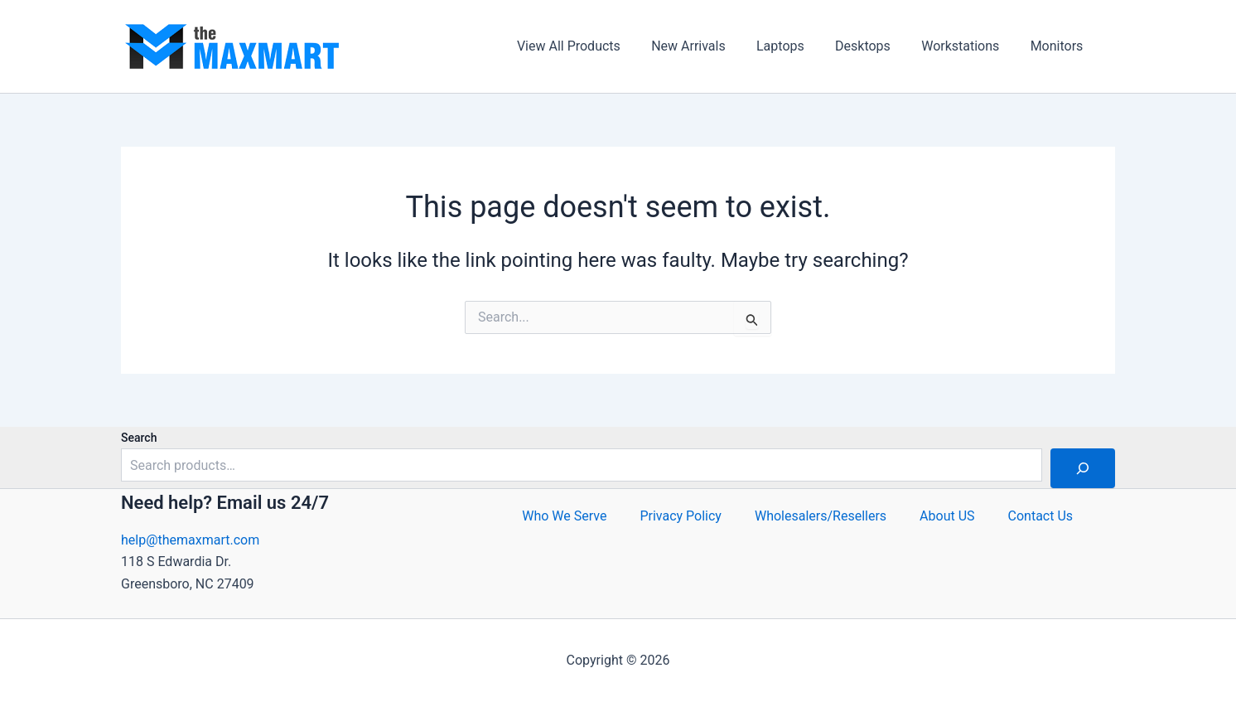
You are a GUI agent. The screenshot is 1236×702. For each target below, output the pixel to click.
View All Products (593, 46)
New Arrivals (708, 46)
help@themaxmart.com (190, 540)
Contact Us (1041, 516)
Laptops (796, 46)
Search (139, 437)
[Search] (1082, 468)
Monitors (1058, 46)
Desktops (873, 46)
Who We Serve (564, 516)
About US (947, 516)
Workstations (967, 46)
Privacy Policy (681, 516)
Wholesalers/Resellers (820, 516)
